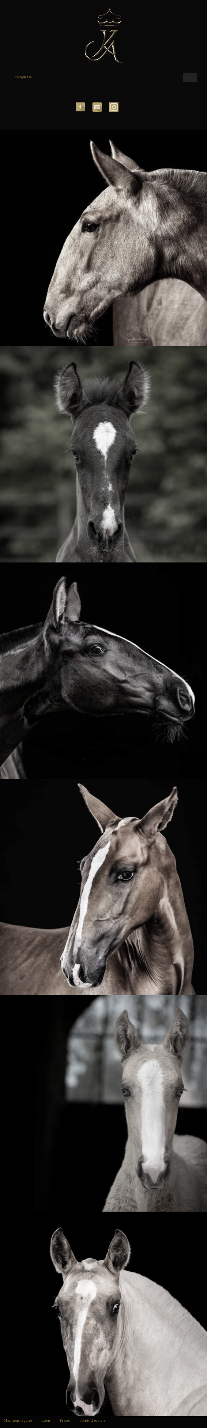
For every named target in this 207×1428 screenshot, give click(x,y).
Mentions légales (17, 1420)
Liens (45, 1420)
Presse (65, 1420)
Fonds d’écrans (92, 1420)
